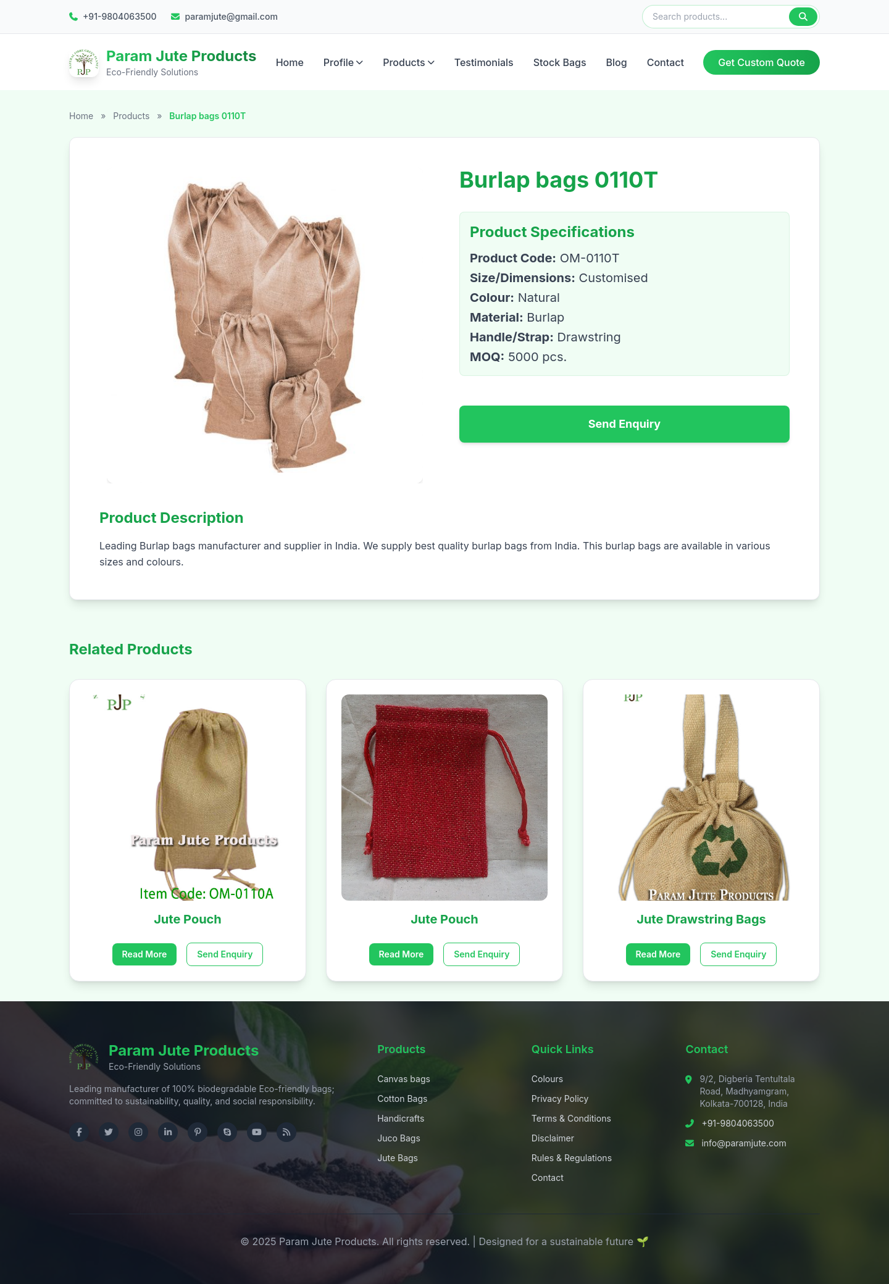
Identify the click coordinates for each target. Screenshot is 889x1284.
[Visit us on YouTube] (257, 1128)
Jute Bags (397, 1153)
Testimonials (484, 60)
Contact (665, 60)
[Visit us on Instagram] (138, 1128)
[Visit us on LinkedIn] (168, 1128)
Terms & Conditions (571, 1114)
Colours (547, 1074)
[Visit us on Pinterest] (197, 1128)
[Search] (803, 16)
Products (408, 60)
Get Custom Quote (761, 60)
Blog (616, 60)
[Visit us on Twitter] (109, 1128)
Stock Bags (559, 60)
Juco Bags (398, 1133)
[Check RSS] (286, 1128)
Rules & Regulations (572, 1153)
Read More (144, 949)
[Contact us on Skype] (227, 1128)
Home (290, 60)
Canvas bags (403, 1074)
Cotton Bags (402, 1094)
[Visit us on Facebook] (79, 1128)
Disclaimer (553, 1133)
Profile (343, 60)
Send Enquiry (624, 419)
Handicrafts (400, 1114)
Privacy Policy (560, 1094)
